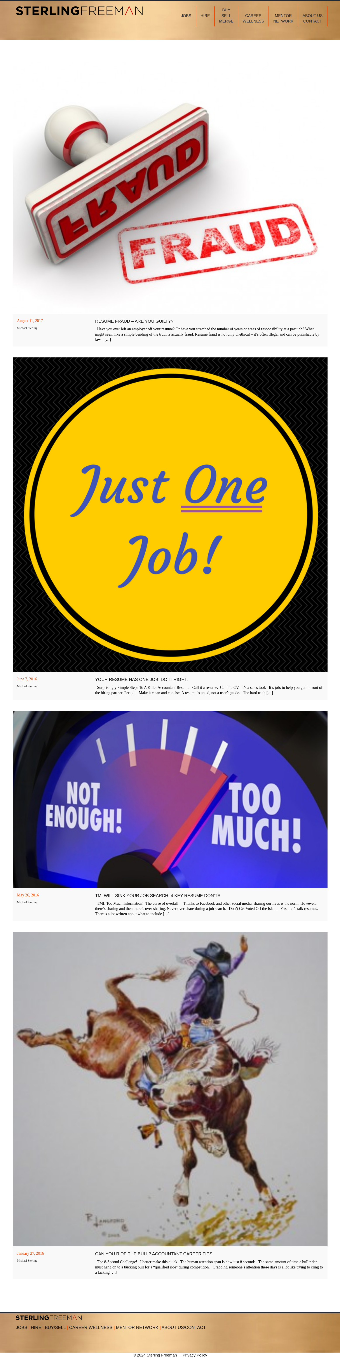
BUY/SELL (57, 1327)
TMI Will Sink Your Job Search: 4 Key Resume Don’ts (157, 895)
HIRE (38, 1327)
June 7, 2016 (27, 679)
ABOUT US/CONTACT (184, 1327)
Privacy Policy (195, 1355)
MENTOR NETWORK (138, 1327)
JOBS (23, 1327)
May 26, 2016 (28, 895)
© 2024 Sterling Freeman (155, 1355)
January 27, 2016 (30, 1253)
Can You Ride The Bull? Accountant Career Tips (153, 1253)
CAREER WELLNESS (92, 1327)
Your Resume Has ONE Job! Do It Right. (141, 679)
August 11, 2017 (30, 321)
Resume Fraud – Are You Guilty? (134, 321)
